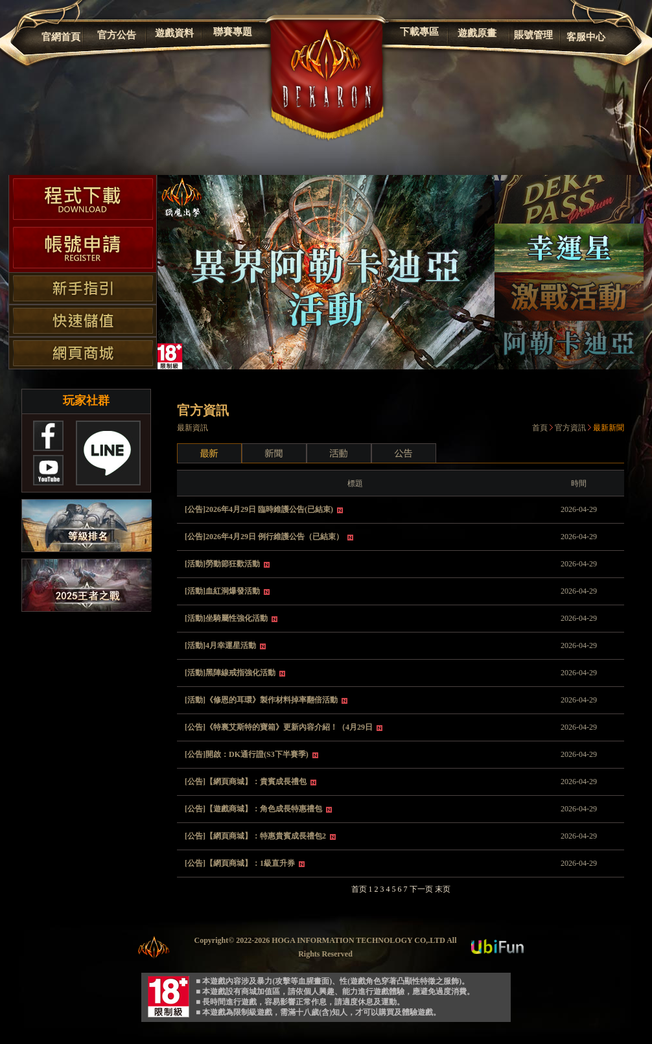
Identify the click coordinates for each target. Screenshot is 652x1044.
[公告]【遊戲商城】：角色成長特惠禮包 (254, 808)
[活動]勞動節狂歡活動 (223, 563)
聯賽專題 (232, 32)
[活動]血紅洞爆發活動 (223, 591)
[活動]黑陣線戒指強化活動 (231, 672)
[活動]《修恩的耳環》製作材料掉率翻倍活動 (262, 699)
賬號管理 (533, 35)
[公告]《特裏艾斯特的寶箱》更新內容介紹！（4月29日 (280, 727)
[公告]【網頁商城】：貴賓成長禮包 (247, 781)
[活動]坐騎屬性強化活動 (227, 618)
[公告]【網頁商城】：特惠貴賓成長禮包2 (256, 836)
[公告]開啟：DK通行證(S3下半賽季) (247, 754)
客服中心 (585, 37)
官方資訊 (570, 427)
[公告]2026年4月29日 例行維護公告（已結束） (265, 536)
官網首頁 (60, 37)
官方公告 (116, 35)
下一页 (421, 889)
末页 (442, 889)
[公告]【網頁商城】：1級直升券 (241, 863)
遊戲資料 (174, 33)
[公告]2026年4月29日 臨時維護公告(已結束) (260, 509)
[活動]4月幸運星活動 (221, 645)
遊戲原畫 (477, 33)
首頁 (540, 427)
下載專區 (419, 32)
